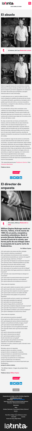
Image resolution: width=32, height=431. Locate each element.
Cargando (16, 389)
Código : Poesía (14, 415)
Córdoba (5, 409)
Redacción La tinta (25, 50)
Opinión (16, 411)
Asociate (23, 416)
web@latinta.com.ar (16, 398)
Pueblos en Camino (21, 162)
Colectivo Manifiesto (7, 164)
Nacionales (10, 409)
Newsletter (13, 416)
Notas (16, 407)
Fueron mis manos (10, 418)
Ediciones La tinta (22, 415)
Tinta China (7, 415)
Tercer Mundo (16, 409)
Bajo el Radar (18, 418)
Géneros (26, 409)
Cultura (22, 409)
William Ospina (14, 373)
